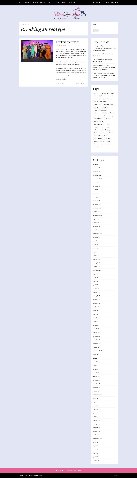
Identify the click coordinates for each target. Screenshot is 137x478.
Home (20, 2)
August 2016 (96, 398)
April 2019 (95, 285)
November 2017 (97, 343)
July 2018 (95, 314)
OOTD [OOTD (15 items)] (95, 133)
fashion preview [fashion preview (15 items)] (98, 113)
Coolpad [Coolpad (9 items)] (96, 107)
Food (49, 2)
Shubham (106, 2)
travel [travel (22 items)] (102, 144)
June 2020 (95, 248)
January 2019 (96, 296)
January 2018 (96, 336)
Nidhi (97, 2)
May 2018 (95, 321)
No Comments (61, 83)
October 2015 (96, 435)
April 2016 (95, 413)
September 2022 (97, 233)
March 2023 (96, 223)
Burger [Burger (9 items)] (110, 96)
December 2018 (97, 299)
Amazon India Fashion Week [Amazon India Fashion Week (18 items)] (106, 93)
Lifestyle (56, 2)
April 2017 (95, 369)
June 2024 (95, 193)
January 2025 (96, 186)
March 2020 (96, 255)
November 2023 (97, 208)
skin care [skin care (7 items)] (96, 141)
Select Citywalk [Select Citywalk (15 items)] (98, 138)
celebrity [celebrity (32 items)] (96, 99)
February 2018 (96, 332)
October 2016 (96, 391)
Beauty (35, 2)
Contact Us (71, 2)
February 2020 (96, 259)
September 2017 (97, 351)
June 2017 (95, 362)
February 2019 (96, 292)
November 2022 (97, 230)
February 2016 (96, 420)
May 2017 (95, 365)
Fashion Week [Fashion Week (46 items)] (97, 116)
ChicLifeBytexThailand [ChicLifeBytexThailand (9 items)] (100, 101)
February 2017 (96, 376)
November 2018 (97, 303)
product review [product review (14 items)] (109, 133)
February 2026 (96, 168)
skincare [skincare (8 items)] (107, 138)
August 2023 (96, 219)
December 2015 (97, 427)
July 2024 (95, 190)
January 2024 (96, 201)
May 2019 (95, 281)
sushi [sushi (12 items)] (108, 141)
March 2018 (96, 329)
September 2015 (97, 438)
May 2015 (95, 453)
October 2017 (96, 347)
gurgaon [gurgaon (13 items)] (107, 118)
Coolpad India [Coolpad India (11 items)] (104, 107)
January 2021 (96, 237)
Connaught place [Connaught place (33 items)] (108, 104)
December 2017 (97, 340)
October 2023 (96, 212)
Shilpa (112, 2)
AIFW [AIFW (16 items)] (95, 93)
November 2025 (97, 175)
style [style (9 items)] (102, 141)
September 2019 (97, 270)
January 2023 (96, 226)
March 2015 (96, 460)
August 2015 (96, 442)
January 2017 (96, 380)
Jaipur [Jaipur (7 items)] (108, 124)
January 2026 (96, 171)
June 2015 (95, 449)
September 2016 (97, 395)
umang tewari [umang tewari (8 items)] (97, 147)
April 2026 (95, 164)
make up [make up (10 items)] (96, 130)
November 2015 (97, 431)
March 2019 (96, 288)
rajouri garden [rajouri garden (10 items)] (97, 135)
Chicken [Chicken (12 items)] (109, 99)
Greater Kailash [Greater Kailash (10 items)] (98, 118)
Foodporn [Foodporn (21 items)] (112, 116)
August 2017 (96, 354)
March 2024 (96, 197)
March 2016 (96, 416)
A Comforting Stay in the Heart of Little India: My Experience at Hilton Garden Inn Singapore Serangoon (104, 75)
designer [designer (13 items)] (96, 110)
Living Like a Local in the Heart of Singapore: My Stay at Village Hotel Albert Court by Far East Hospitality (104, 67)
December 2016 (97, 384)
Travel (64, 2)
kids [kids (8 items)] (103, 127)
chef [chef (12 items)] (102, 99)
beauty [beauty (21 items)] (103, 96)
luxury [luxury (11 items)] (108, 127)
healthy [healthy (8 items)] (96, 121)
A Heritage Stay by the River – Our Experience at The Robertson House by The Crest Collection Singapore (104, 48)
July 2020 (95, 244)
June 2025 (95, 182)
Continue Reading (61, 79)
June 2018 (95, 318)
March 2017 (96, 373)
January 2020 (96, 263)
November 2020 (97, 241)
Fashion (42, 2)
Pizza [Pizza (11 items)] (101, 133)
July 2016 (95, 402)
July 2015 (95, 446)
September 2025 (97, 179)
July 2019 (95, 277)
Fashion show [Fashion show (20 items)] (109, 113)
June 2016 (95, 406)
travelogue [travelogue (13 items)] (110, 144)
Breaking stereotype (67, 41)
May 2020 (95, 252)
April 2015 (95, 457)
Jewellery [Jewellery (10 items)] (96, 127)
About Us (28, 2)
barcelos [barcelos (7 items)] (96, 96)
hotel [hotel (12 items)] (101, 121)
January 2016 (96, 424)
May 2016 (95, 409)
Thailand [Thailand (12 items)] (96, 144)
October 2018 (96, 307)
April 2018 (95, 325)
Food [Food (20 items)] (105, 116)
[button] (37, 51)
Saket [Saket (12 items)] (105, 135)
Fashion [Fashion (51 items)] (103, 110)
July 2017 (95, 358)
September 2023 (97, 215)
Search (94, 24)
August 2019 (96, 274)
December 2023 (97, 204)
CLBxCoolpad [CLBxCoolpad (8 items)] (97, 104)
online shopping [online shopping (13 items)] (105, 130)
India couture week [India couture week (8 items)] (99, 124)
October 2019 (96, 266)
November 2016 (97, 387)
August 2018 (96, 310)
